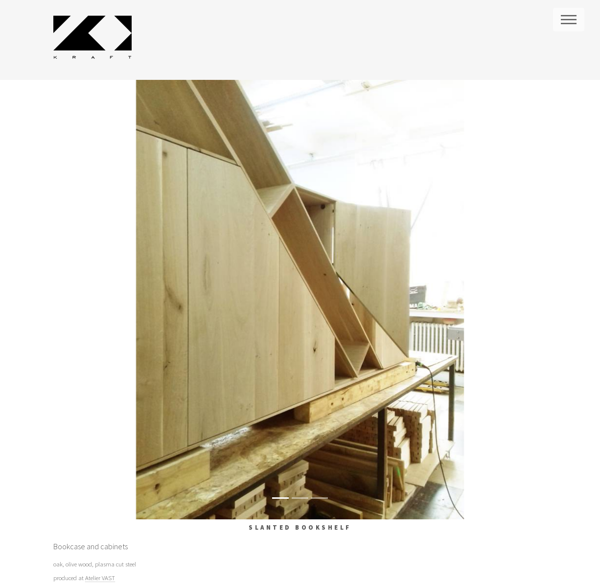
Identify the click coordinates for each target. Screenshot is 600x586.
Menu (568, 19)
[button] (90, 299)
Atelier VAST (100, 578)
